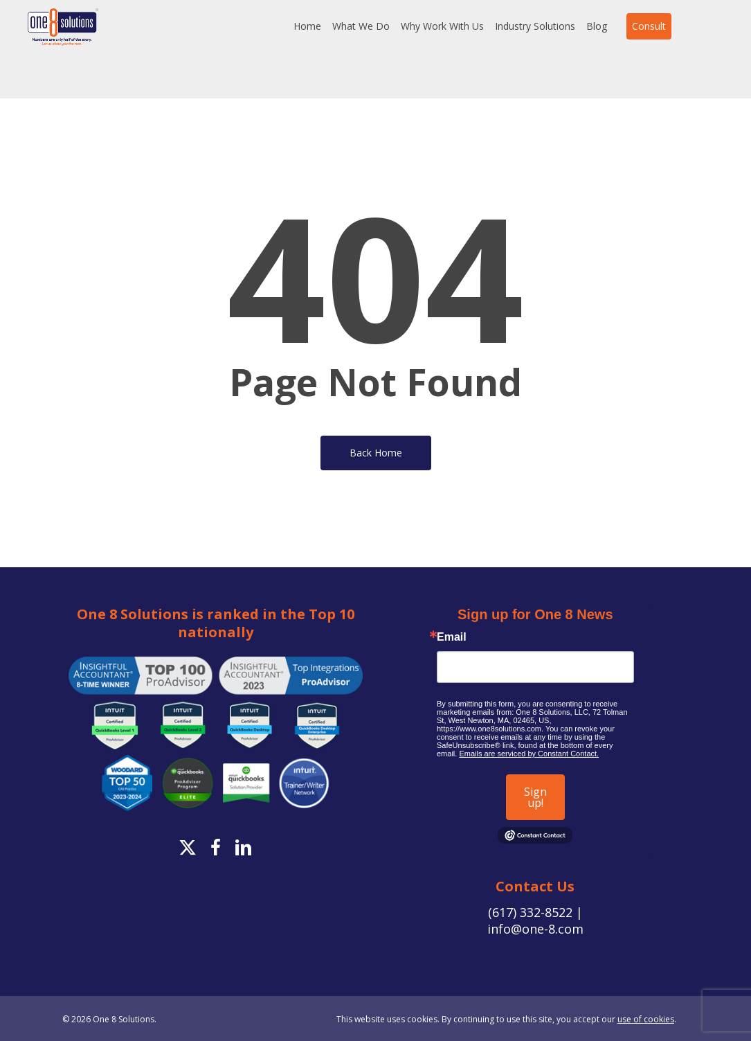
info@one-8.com (535, 928)
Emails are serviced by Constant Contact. (529, 753)
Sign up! (535, 797)
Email (452, 637)
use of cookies (645, 1019)
